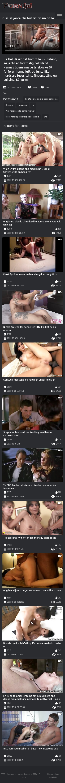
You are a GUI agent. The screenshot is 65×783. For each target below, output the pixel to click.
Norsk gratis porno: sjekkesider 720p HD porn (23, 776)
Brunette (9, 105)
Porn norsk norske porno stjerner (20, 111)
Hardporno (22, 105)
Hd (33, 105)
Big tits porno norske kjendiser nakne (41, 99)
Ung (45, 117)
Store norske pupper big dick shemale (22, 117)
